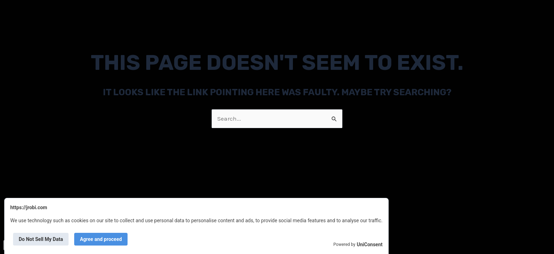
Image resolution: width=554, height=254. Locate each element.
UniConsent (370, 244)
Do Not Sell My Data (41, 239)
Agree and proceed (101, 239)
